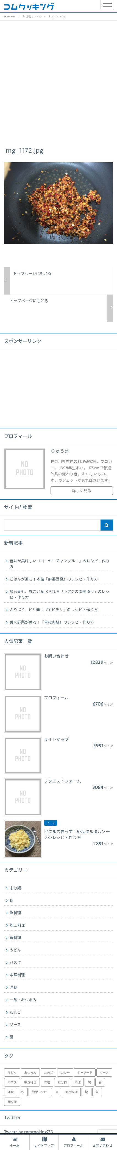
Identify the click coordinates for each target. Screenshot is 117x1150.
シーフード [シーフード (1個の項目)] (84, 1073)
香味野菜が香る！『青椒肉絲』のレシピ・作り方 (52, 622)
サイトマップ (44, 1142)
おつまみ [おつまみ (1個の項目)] (30, 1073)
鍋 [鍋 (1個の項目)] (86, 1092)
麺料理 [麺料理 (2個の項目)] (11, 1102)
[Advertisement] (58, 82)
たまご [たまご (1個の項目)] (48, 1073)
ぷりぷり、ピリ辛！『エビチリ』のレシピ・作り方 (54, 610)
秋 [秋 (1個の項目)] (22, 1092)
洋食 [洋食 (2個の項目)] (10, 1092)
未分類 (15, 888)
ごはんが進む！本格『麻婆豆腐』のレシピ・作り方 (54, 579)
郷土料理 (17, 925)
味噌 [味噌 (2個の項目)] (47, 1082)
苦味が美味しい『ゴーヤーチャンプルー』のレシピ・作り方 (60, 564)
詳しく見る (81, 491)
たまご (15, 1012)
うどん (15, 950)
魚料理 (15, 913)
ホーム (15, 1142)
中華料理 (17, 975)
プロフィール (73, 1142)
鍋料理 (15, 938)
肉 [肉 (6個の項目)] (56, 1092)
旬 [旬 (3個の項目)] (89, 1082)
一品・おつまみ (23, 1000)
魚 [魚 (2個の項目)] (97, 1092)
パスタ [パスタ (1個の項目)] (11, 1082)
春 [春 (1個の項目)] (100, 1082)
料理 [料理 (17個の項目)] (77, 1082)
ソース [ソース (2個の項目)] (104, 1073)
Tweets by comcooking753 (28, 1132)
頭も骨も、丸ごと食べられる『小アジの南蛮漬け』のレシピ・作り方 (59, 594)
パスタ (15, 962)
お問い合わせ (102, 1142)
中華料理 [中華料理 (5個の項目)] (30, 1082)
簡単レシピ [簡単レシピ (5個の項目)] (39, 1092)
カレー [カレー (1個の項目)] (65, 1073)
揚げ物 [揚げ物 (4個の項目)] (62, 1082)
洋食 (13, 987)
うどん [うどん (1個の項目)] (11, 1073)
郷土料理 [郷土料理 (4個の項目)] (71, 1092)
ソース (15, 1024)
